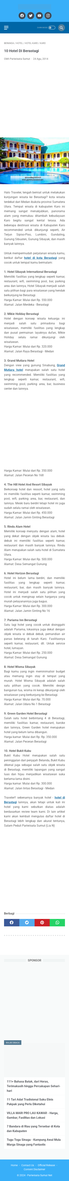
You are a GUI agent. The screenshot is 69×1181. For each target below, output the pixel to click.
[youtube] (39, 15)
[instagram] (48, 15)
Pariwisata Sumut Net (39, 1175)
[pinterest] (42, 922)
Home (14, 1165)
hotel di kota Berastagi (40, 258)
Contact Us (27, 1165)
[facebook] (22, 15)
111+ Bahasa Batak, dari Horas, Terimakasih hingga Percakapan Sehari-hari (33, 1086)
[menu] (6, 27)
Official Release (46, 1165)
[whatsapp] (57, 922)
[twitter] (30, 15)
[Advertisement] (34, 100)
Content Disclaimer (34, 1169)
